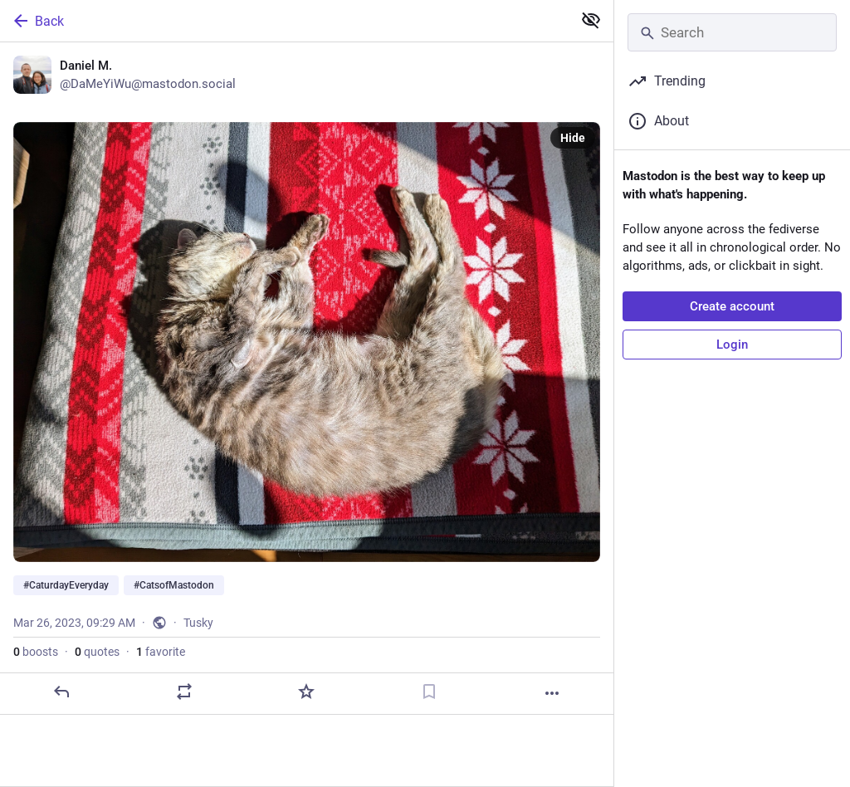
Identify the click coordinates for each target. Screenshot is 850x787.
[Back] (284, 21)
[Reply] (61, 691)
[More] (552, 693)
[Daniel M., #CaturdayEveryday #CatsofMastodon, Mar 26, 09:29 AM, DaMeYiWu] (306, 378)
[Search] (732, 32)
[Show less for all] (591, 20)
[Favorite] (306, 691)
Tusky (198, 622)
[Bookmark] (429, 691)
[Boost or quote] (184, 691)
